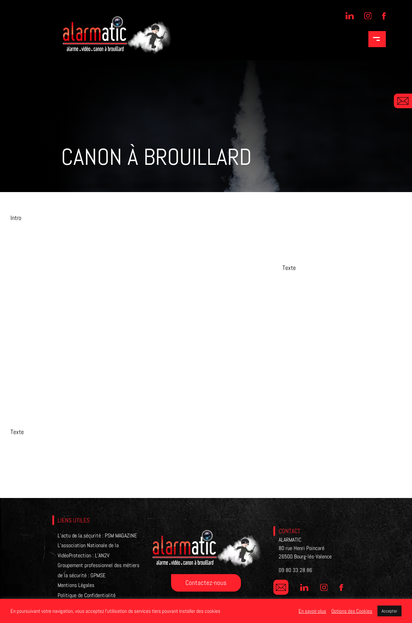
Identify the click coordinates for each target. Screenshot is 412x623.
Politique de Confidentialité (87, 595)
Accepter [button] (389, 611)
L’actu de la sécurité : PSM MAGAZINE (97, 535)
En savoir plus (312, 611)
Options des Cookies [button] (351, 611)
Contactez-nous (206, 582)
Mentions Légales (76, 585)
